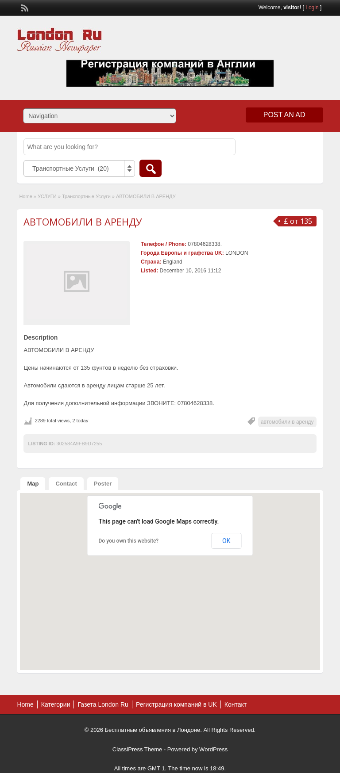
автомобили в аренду (287, 422)
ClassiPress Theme (137, 749)
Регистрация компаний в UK (176, 704)
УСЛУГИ (47, 196)
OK (226, 540)
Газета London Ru (102, 704)
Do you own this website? (129, 541)
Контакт (235, 704)
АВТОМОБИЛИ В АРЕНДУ (82, 221)
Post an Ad (284, 115)
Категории (55, 704)
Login (311, 7)
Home (25, 196)
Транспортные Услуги (86, 196)
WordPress (213, 749)
